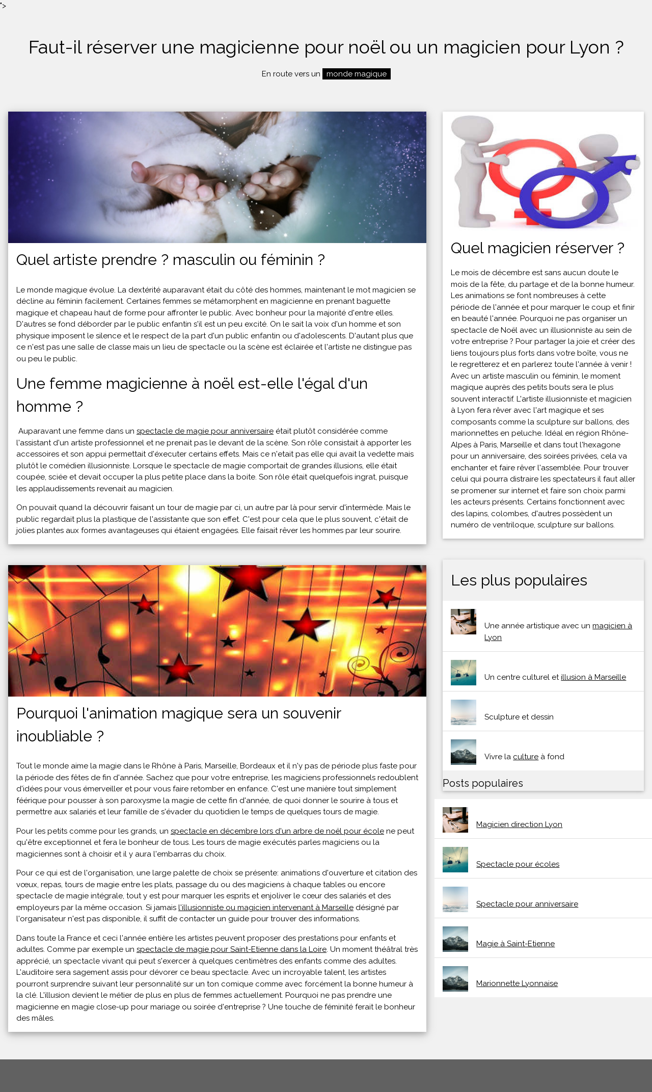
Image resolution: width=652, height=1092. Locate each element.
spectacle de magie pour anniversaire (205, 431)
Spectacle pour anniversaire (527, 904)
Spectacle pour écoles (517, 864)
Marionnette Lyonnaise (517, 983)
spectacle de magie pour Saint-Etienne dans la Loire (232, 949)
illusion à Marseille (593, 677)
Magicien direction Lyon (519, 824)
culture (525, 756)
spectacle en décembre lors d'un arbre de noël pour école (277, 831)
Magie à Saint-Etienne (515, 943)
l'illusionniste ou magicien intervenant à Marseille (266, 907)
